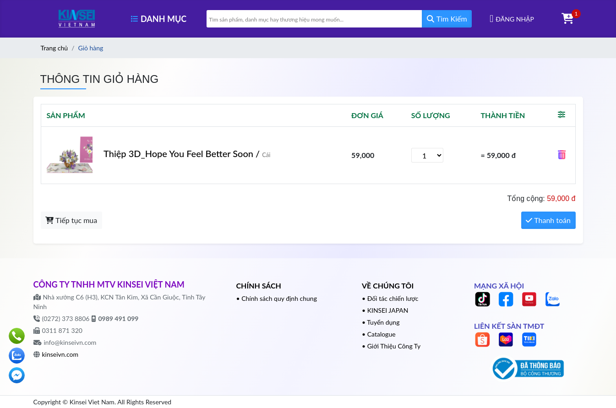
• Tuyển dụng (380, 322)
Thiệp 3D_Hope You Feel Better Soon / (187, 153)
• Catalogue (379, 334)
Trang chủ (54, 48)
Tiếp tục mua (71, 220)
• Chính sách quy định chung (276, 298)
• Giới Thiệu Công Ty (391, 346)
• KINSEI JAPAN (385, 310)
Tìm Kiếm (447, 18)
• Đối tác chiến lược (390, 298)
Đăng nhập (515, 19)
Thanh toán (548, 220)
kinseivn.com (60, 354)
